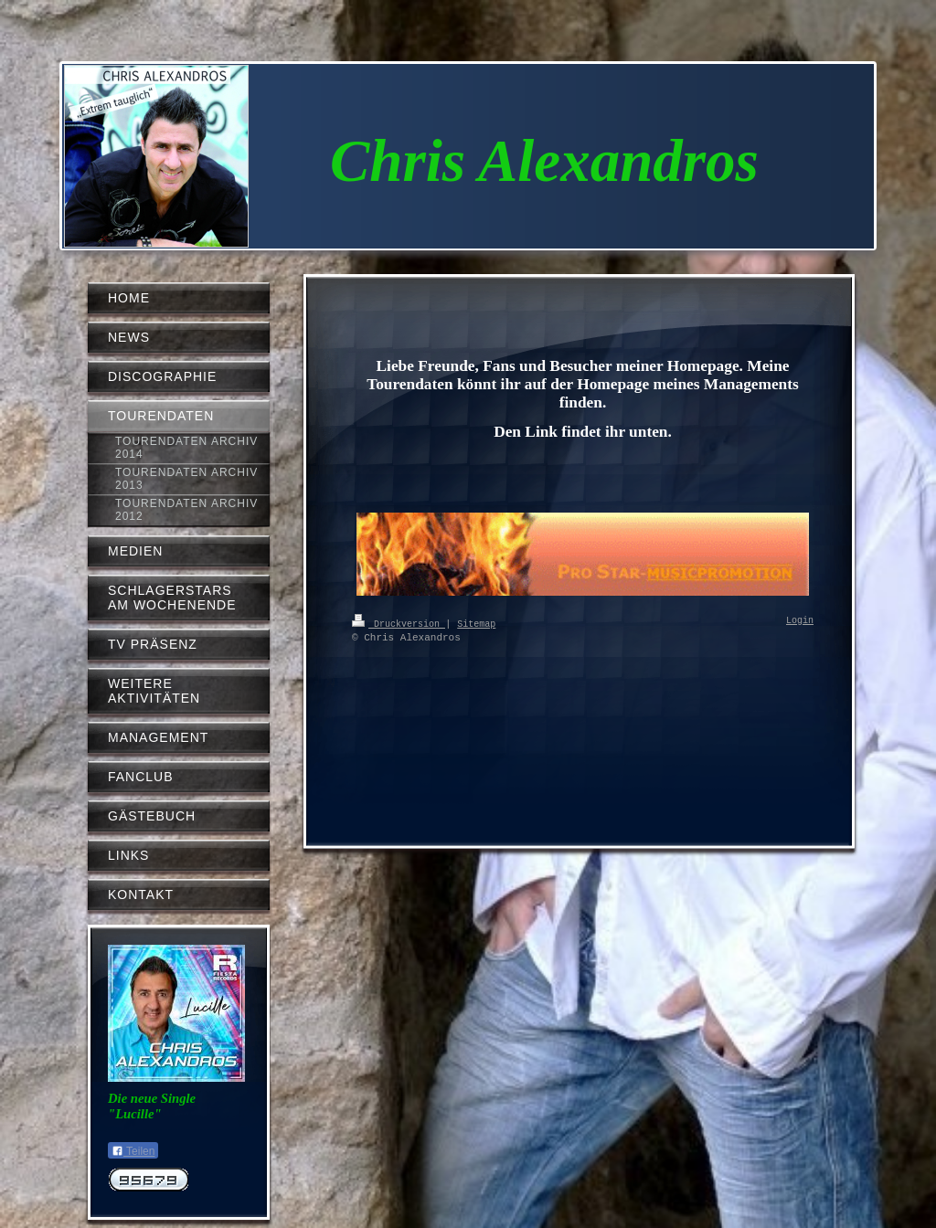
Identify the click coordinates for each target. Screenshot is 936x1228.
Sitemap (476, 623)
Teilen (133, 1151)
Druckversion (398, 623)
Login (800, 621)
